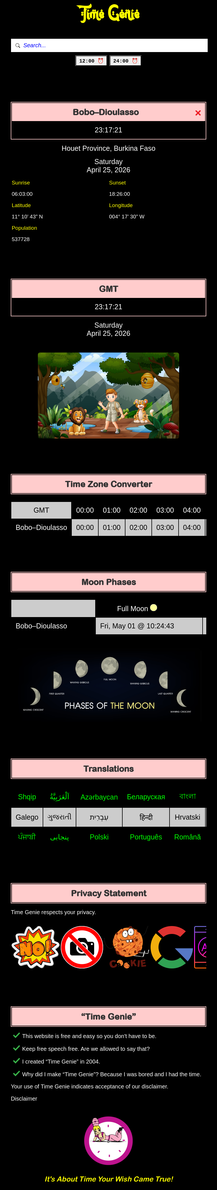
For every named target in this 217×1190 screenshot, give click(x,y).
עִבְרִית (99, 817)
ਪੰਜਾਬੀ (27, 837)
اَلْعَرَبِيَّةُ (59, 797)
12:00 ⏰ (91, 61)
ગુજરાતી (59, 817)
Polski (99, 837)
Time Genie (108, 14)
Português (146, 837)
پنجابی (59, 837)
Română (187, 837)
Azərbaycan (99, 797)
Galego (27, 817)
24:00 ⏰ (125, 61)
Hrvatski (187, 817)
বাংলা (187, 796)
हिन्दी (146, 817)
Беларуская (146, 797)
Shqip (27, 797)
